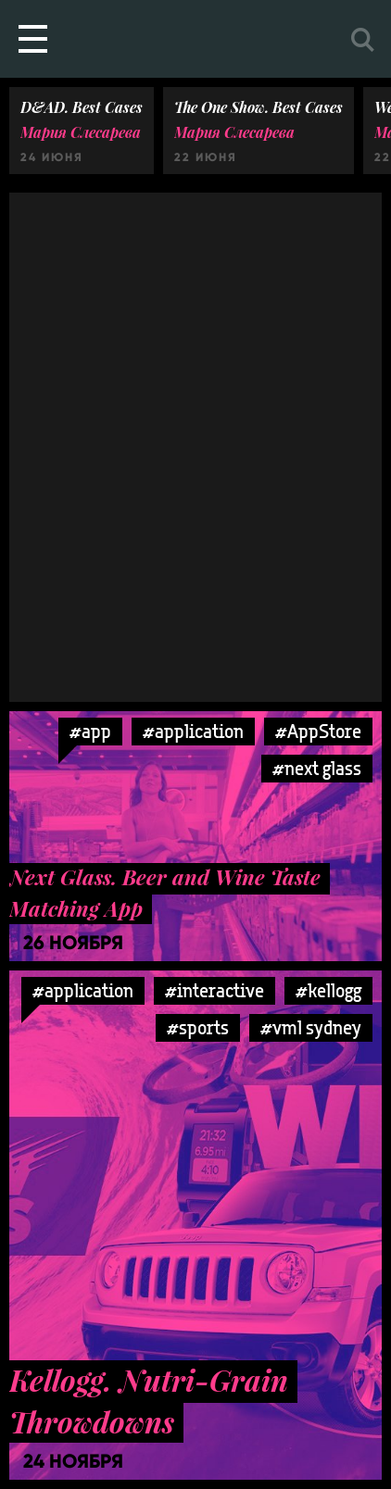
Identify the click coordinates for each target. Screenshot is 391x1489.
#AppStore (318, 731)
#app (90, 731)
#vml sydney (310, 1027)
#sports (198, 1027)
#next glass (316, 768)
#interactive (214, 990)
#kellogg (328, 990)
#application (193, 731)
